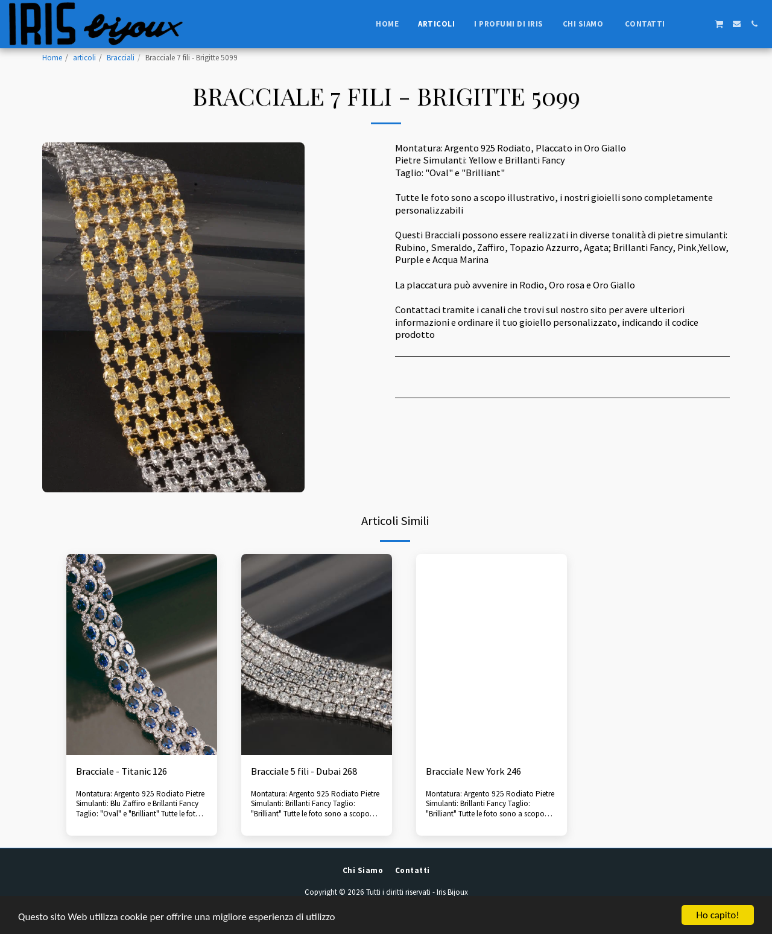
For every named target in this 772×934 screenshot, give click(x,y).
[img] (141, 654)
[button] (684, 24)
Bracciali (120, 57)
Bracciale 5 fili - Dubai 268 (304, 771)
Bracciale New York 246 (473, 771)
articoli (84, 57)
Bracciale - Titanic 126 (121, 771)
